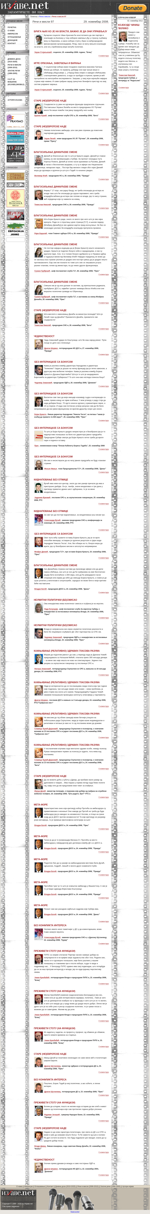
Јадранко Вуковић (42, 498)
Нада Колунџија (51, 609)
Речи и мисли (44, 17)
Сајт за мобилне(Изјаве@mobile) (16, 82)
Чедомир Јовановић (43, 383)
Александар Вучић (52, 520)
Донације (12, 40)
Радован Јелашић (52, 1115)
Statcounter (74, 1212)
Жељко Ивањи (50, 469)
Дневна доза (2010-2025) (65, 1186)
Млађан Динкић (41, 552)
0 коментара (104, 56)
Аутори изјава (15, 100)
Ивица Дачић (40, 791)
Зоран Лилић (50, 139)
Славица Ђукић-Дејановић (46, 729)
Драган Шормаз (51, 348)
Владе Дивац (40, 1146)
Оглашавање (14, 37)
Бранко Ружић (40, 116)
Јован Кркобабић (42, 978)
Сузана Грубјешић (42, 271)
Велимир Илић (40, 176)
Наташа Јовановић (42, 669)
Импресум (13, 34)
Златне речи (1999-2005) (110, 1186)
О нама (11, 31)
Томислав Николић (42, 205)
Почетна (12, 27)
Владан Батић (40, 589)
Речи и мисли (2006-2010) (87, 1186)
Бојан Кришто (40, 414)
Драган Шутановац (52, 1066)
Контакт (12, 43)
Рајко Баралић (40, 233)
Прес (36, 446)
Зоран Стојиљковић (43, 52)
